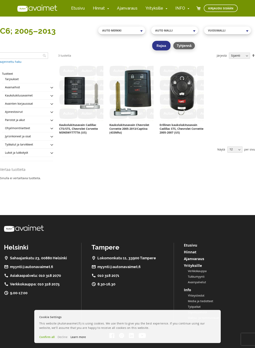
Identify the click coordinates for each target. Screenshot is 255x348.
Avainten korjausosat (19, 103)
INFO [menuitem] (180, 8)
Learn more (78, 337)
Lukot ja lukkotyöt (16, 152)
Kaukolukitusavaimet (19, 95)
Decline (63, 337)
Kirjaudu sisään (220, 8)
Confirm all (47, 337)
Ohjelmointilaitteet (17, 128)
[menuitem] (107, 8)
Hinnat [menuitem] (99, 8)
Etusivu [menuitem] (78, 8)
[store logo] (37, 8)
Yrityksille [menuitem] (154, 8)
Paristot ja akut (15, 120)
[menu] (130, 8)
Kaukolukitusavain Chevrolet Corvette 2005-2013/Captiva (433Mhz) (129, 128)
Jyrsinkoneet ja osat (18, 136)
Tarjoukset (12, 79)
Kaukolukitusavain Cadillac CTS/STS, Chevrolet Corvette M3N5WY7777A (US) (78, 128)
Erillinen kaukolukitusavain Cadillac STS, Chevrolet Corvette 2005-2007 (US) (181, 128)
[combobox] (121, 30)
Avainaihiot (12, 87)
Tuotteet (7, 74)
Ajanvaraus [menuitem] (127, 8)
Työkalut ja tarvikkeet (19, 144)
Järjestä (222, 55)
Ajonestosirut (14, 112)
